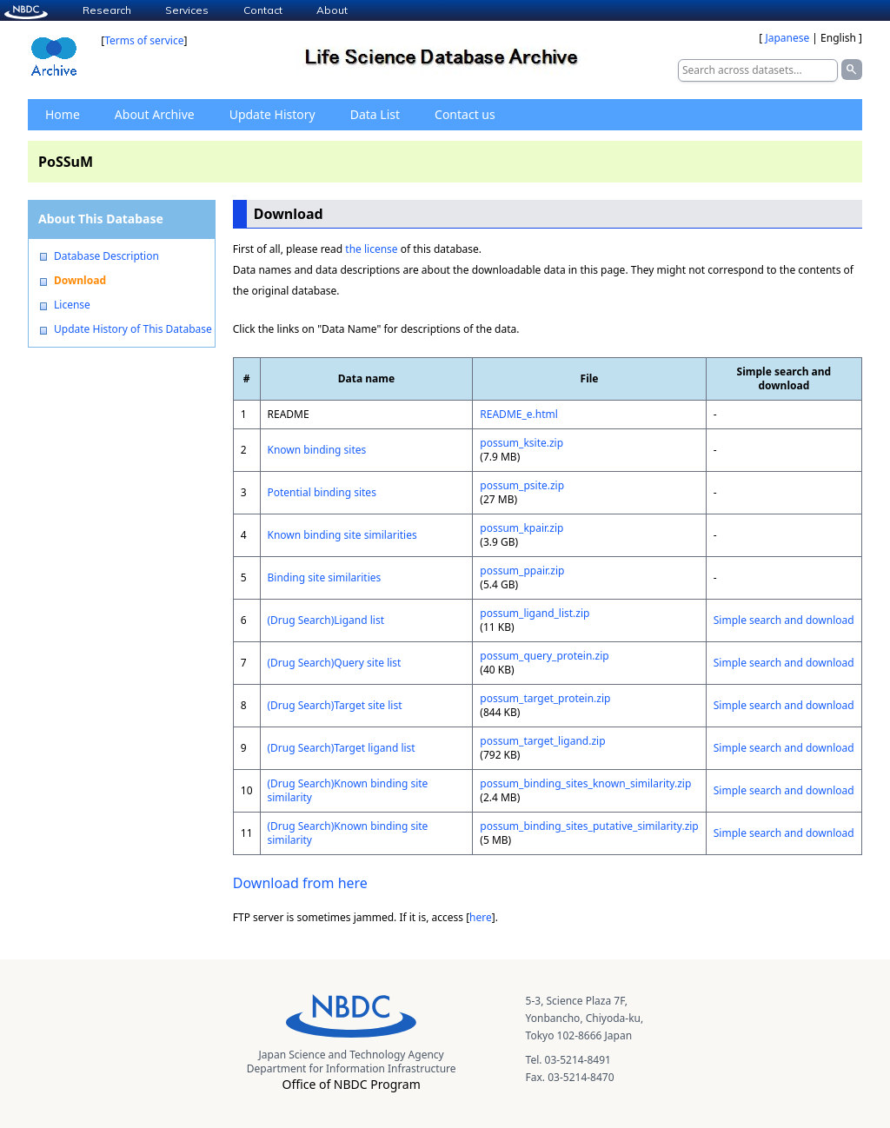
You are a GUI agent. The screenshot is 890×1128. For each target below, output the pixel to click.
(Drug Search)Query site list (335, 662)
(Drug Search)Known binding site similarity (348, 790)
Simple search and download (784, 620)
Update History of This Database (133, 329)
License (72, 305)
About (332, 10)
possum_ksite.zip (521, 442)
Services (187, 10)
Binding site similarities (325, 577)
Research (107, 10)
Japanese (787, 37)
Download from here (300, 882)
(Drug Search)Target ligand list (341, 747)
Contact (262, 10)
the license (371, 249)
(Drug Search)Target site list (335, 705)
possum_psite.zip (522, 485)
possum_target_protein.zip (545, 698)
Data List (375, 114)
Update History (272, 114)
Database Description (106, 256)
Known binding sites (317, 449)
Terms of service (143, 40)
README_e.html (519, 414)
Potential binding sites (322, 492)
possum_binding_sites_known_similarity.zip (585, 783)
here (480, 917)
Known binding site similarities (342, 535)
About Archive (155, 114)
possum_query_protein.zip (544, 655)
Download (80, 281)
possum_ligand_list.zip (534, 613)
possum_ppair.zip (522, 570)
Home (62, 114)
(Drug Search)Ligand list (326, 620)
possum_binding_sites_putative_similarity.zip (589, 826)
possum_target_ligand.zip (542, 740)
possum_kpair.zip (521, 528)
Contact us (465, 114)
